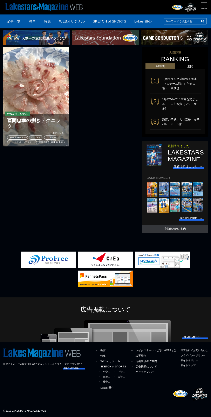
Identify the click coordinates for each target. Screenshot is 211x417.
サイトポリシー (189, 360)
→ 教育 (100, 350)
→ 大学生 (119, 376)
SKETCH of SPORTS (109, 21)
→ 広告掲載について (143, 366)
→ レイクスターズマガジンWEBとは (153, 350)
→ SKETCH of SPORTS (110, 366)
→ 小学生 (104, 371)
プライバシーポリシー (193, 355)
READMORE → (74, 368)
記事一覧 (14, 21)
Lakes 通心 (143, 21)
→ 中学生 (119, 371)
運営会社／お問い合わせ (194, 350)
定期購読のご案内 (175, 228)
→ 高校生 (104, 376)
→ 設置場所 (138, 355)
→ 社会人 (104, 381)
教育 (32, 21)
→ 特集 (100, 355)
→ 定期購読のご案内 (143, 361)
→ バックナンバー (142, 371)
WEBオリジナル (72, 21)
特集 (47, 21)
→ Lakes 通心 (104, 387)
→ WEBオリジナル (107, 361)
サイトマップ (188, 365)
